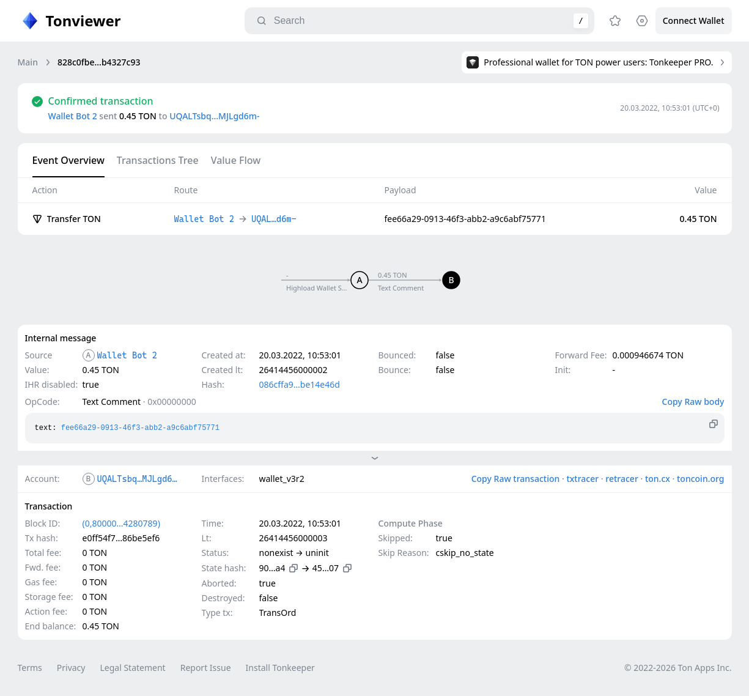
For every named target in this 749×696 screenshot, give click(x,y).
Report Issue (205, 667)
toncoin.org (701, 478)
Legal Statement (132, 667)
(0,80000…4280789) (121, 523)
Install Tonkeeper (280, 667)
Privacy (71, 667)
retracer (621, 478)
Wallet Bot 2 (72, 116)
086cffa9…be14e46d (299, 384)
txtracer (582, 478)
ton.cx (657, 478)
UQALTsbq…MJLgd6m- (214, 116)
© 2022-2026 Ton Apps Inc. (677, 667)
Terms (30, 667)
